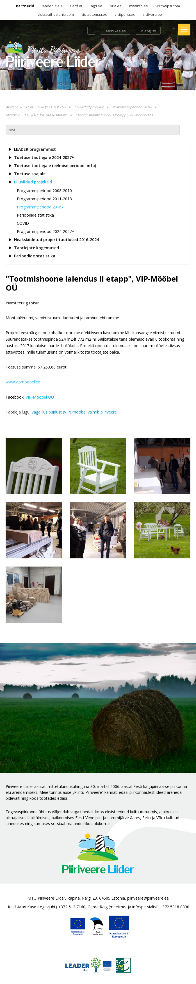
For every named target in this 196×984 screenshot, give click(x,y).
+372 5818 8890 (174, 906)
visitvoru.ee (152, 14)
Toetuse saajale (29, 173)
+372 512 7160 (71, 906)
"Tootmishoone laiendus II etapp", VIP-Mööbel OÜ (114, 115)
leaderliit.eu (52, 5)
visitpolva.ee (125, 14)
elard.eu (76, 5)
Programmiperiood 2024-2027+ (45, 231)
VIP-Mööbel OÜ (40, 397)
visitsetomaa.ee (94, 14)
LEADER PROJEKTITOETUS (46, 107)
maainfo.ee (138, 5)
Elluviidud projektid (89, 107)
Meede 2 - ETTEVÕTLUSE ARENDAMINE (36, 115)
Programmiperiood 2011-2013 (44, 198)
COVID (23, 223)
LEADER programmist (35, 149)
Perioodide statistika (35, 215)
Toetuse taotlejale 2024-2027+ (44, 157)
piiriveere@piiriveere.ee (148, 898)
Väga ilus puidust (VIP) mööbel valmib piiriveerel (74, 412)
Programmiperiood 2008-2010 (44, 190)
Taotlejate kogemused (36, 247)
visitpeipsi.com (168, 5)
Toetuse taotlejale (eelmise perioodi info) (55, 165)
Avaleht (11, 107)
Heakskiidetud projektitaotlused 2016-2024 (56, 239)
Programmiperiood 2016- (132, 107)
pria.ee (116, 5)
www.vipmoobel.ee (23, 382)
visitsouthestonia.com (56, 14)
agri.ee (96, 5)
